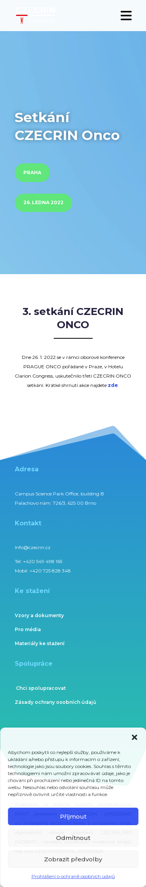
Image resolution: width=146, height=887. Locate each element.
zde (113, 385)
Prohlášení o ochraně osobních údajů (73, 876)
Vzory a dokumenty (39, 615)
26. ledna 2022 (43, 202)
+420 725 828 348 (50, 571)
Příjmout (73, 816)
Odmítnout (73, 838)
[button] (134, 737)
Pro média (28, 629)
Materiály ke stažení (40, 643)
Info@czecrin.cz (33, 547)
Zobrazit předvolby (73, 859)
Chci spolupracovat (41, 688)
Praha (32, 172)
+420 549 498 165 (42, 561)
